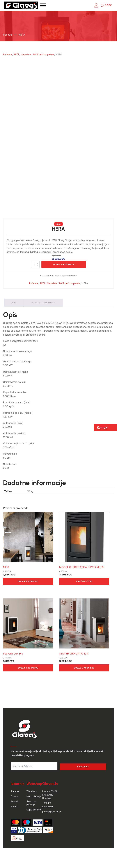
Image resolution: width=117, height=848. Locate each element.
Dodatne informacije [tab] (45, 279)
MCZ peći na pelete (43, 57)
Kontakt (14, 782)
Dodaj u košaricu (63, 242)
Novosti (14, 777)
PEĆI (16, 57)
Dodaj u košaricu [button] (28, 558)
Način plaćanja (34, 772)
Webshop (31, 768)
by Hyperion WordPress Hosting (58, 835)
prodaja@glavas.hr (51, 788)
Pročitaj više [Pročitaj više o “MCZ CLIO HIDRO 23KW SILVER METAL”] (84, 558)
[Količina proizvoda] (35, 242)
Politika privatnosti (68, 842)
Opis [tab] (14, 279)
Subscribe (83, 743)
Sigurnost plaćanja (31, 779)
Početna (7, 37)
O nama (14, 772)
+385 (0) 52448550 (47, 781)
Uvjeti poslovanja (48, 842)
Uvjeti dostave (34, 786)
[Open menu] (55, 7)
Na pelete (26, 57)
